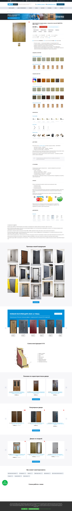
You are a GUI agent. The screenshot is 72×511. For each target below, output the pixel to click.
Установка (40, 31)
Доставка (34, 31)
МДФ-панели (34, 77)
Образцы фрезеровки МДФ (37, 64)
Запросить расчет (61, 4)
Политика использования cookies (45, 508)
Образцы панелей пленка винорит (38, 94)
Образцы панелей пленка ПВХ (37, 56)
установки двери (42, 145)
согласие (38, 504)
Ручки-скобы (34, 124)
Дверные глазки (35, 132)
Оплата (45, 31)
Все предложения (58, 313)
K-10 (49, 37)
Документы (50, 31)
